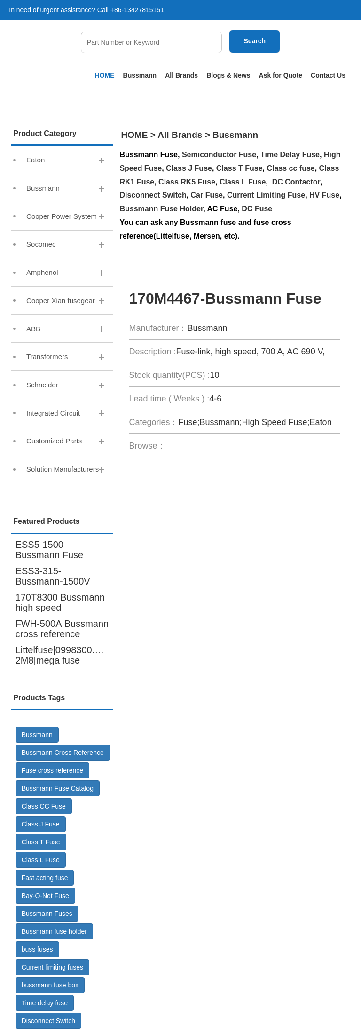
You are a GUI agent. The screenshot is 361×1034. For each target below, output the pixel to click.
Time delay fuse (45, 1003)
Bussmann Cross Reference (63, 752)
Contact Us (328, 75)
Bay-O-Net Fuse (45, 895)
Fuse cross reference (53, 770)
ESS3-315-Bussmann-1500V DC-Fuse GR (53, 581)
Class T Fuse (41, 842)
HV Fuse (324, 195)
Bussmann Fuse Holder (161, 209)
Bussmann (140, 75)
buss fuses (37, 949)
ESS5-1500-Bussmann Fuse (50, 549)
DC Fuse (257, 209)
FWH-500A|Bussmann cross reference (62, 628)
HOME (105, 75)
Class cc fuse (290, 168)
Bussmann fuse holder (54, 931)
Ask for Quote (281, 75)
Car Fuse (207, 195)
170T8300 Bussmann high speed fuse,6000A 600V (60, 607)
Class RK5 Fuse (186, 182)
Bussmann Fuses (47, 913)
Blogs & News (228, 75)
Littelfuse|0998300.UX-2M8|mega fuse (63, 655)
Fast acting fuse (45, 878)
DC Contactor (296, 182)
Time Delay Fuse (290, 155)
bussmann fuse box (50, 985)
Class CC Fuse (44, 806)
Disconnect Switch (48, 1021)
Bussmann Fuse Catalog (58, 788)
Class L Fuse (41, 860)
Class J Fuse (41, 824)
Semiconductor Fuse (219, 155)
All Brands (181, 75)
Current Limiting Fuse (266, 195)
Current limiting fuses (53, 967)
